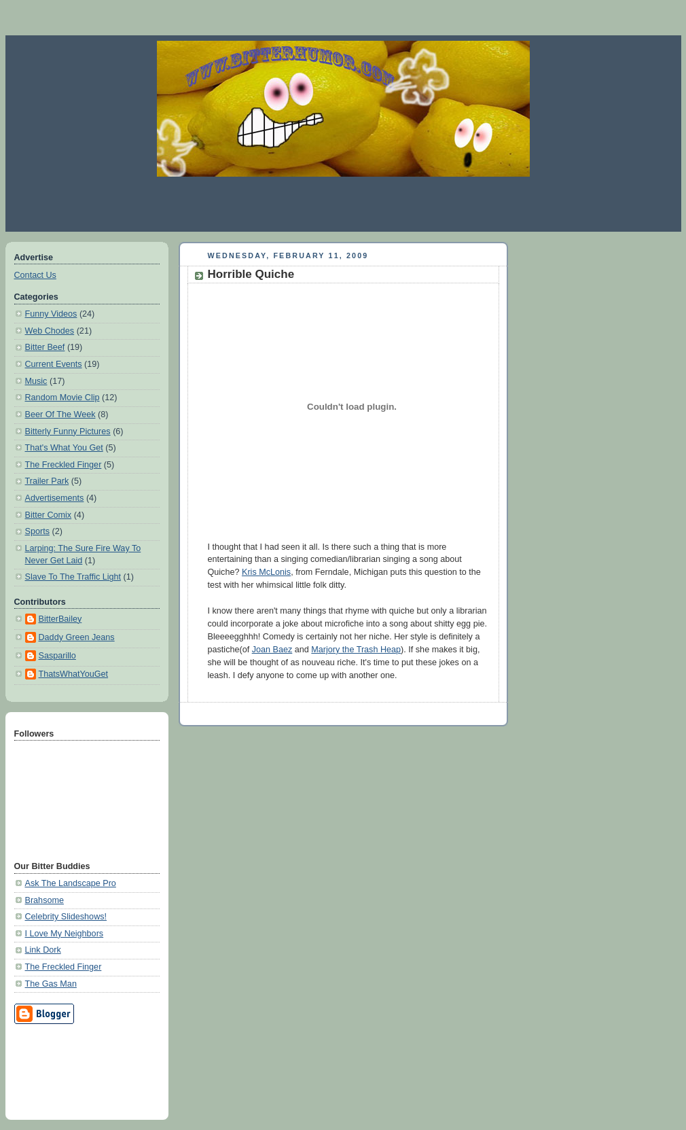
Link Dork (43, 950)
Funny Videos (51, 314)
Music (36, 381)
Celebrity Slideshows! (66, 916)
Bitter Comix (48, 515)
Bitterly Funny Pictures (68, 431)
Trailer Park (47, 481)
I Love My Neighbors (64, 933)
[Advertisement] (343, 203)
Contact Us (35, 275)
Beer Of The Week (60, 414)
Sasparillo (57, 655)
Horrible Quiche (251, 274)
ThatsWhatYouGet (74, 674)
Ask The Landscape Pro (70, 883)
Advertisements (54, 498)
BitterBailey (60, 619)
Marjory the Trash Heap (356, 649)
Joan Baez (272, 649)
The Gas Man (51, 984)
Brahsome (44, 900)
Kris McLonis (266, 572)
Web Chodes (50, 331)
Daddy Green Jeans (77, 637)
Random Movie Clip (62, 397)
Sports (37, 531)
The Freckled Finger (63, 465)
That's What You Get (64, 448)
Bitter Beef (45, 347)
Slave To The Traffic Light (73, 577)
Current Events (53, 364)
